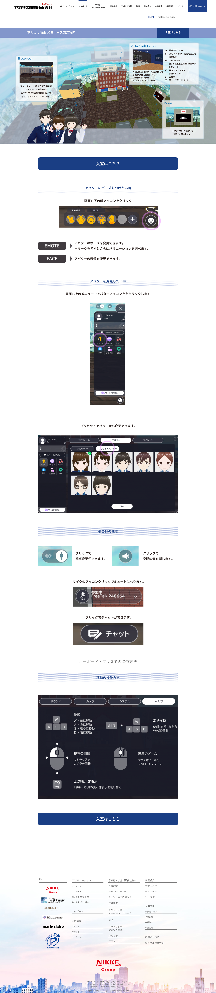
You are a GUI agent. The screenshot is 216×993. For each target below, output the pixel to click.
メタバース (83, 6)
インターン (76, 937)
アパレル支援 (126, 6)
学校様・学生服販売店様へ (98, 6)
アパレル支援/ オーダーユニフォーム (120, 911)
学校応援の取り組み (80, 902)
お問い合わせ (199, 6)
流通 (138, 6)
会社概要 (149, 922)
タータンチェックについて (120, 896)
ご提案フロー (114, 886)
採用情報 (170, 6)
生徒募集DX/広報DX (80, 896)
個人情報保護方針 (154, 942)
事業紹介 (147, 6)
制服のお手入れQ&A (117, 891)
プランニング (151, 886)
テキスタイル (151, 891)
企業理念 (149, 916)
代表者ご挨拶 (151, 911)
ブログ (180, 6)
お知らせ (113, 935)
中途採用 (75, 931)
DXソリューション (67, 6)
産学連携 (113, 6)
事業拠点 (149, 927)
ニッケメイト (77, 886)
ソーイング (150, 896)
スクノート (76, 891)
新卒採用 (75, 926)
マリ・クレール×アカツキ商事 (117, 928)
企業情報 (158, 6)
